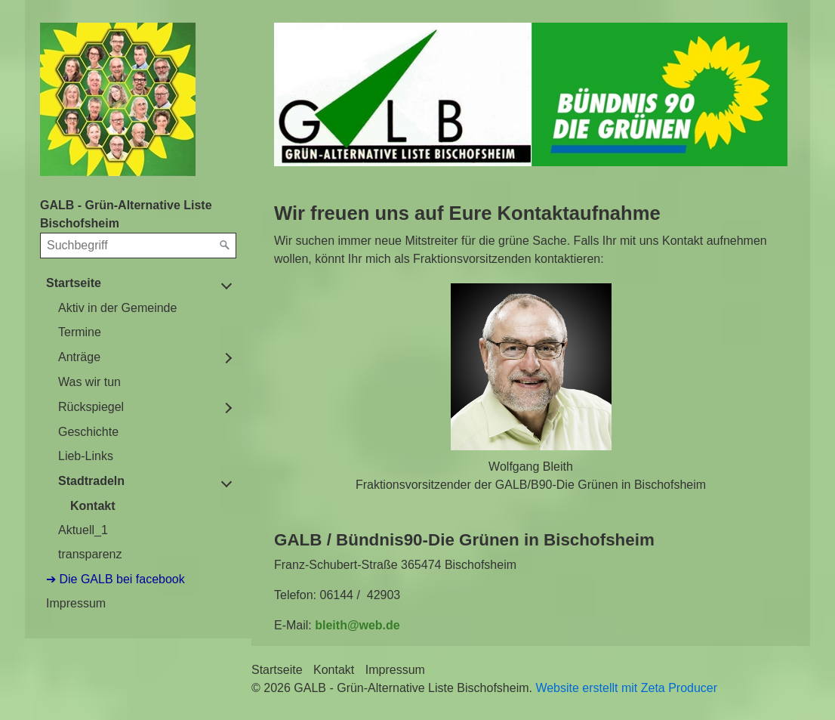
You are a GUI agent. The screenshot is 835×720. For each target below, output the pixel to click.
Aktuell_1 (83, 530)
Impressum (76, 603)
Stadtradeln (91, 480)
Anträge (79, 357)
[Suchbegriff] (138, 245)
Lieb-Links (85, 456)
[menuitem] (138, 418)
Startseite (73, 283)
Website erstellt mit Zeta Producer (626, 687)
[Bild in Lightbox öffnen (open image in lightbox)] (530, 94)
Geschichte (88, 431)
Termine (79, 332)
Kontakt (93, 505)
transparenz (90, 554)
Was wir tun (89, 381)
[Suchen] (225, 245)
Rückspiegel (91, 406)
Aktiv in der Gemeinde (117, 307)
